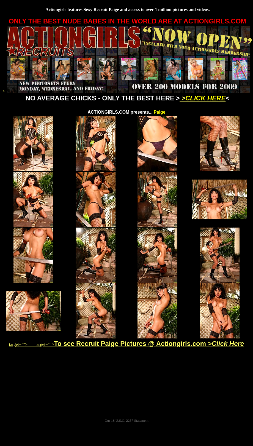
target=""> (21, 344)
